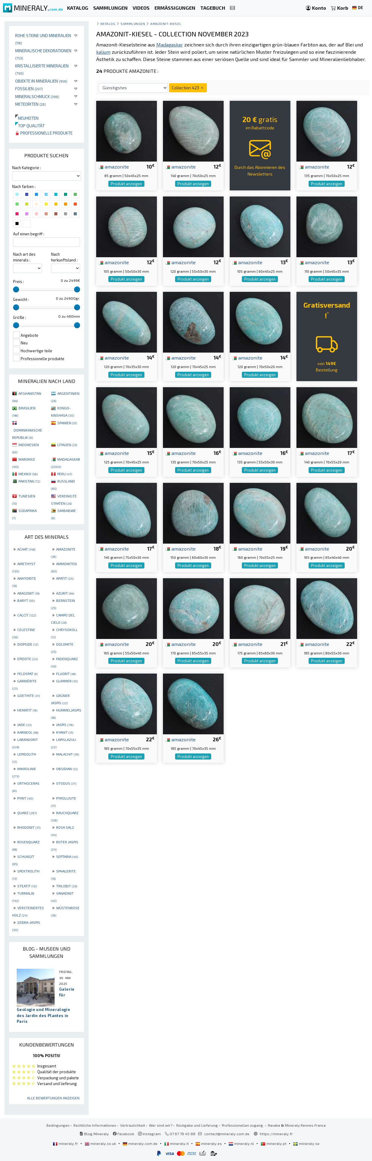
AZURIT (65, 593)
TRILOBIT (66, 886)
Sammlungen (132, 24)
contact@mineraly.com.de (226, 1134)
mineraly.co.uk (101, 1143)
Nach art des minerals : (24, 257)
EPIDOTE (27, 659)
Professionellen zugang (243, 1125)
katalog (108, 24)
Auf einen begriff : (28, 233)
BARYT (26, 600)
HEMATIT (27, 710)
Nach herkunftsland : (64, 257)
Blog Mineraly (94, 1134)
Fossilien (29, 88)
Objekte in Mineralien (41, 81)
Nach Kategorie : (26, 167)
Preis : (18, 281)
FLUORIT (66, 673)
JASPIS (64, 724)
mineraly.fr (66, 1143)
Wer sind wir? (160, 1125)
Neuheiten (27, 118)
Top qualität (30, 125)
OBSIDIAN (67, 769)
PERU (64, 474)
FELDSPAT (27, 673)
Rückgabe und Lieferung (197, 1125)
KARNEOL (27, 732)
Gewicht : (21, 299)
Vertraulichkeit (132, 1125)
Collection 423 (188, 87)
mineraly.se (306, 1143)
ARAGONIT (28, 593)
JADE (24, 724)
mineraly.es (209, 1143)
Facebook (123, 1134)
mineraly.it (177, 1143)
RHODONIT (28, 827)
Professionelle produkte (44, 132)
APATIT (64, 578)
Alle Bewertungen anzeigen (53, 1098)
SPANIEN (67, 423)
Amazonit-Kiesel (165, 24)
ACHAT (26, 549)
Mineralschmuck (37, 96)
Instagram (149, 1134)
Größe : (19, 317)
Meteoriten (30, 104)
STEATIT (27, 886)
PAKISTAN (29, 481)
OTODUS (66, 783)
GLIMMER (67, 681)
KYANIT (64, 732)
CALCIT (26, 615)
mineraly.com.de (140, 1143)
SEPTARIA (67, 856)
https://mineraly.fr (276, 1134)
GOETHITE (28, 695)
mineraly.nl (241, 1143)
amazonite (114, 166)
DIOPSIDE (27, 644)
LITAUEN (67, 444)
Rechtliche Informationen (94, 1125)
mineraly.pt (274, 1143)
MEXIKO (28, 474)
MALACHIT (67, 754)
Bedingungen (57, 1125)
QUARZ (27, 813)
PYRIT (25, 798)
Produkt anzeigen (126, 183)
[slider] (16, 289)
